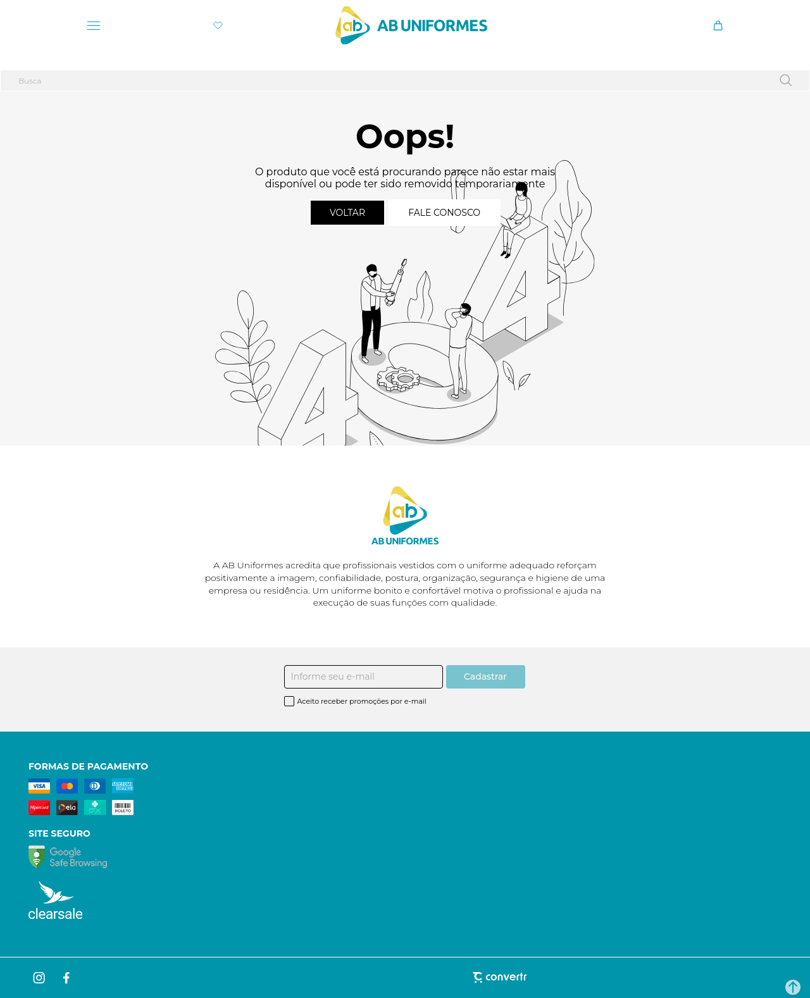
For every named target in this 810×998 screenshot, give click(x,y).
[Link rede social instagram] (39, 977)
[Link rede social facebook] (67, 977)
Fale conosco (444, 212)
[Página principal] (411, 25)
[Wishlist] (218, 25)
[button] (793, 987)
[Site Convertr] (405, 977)
